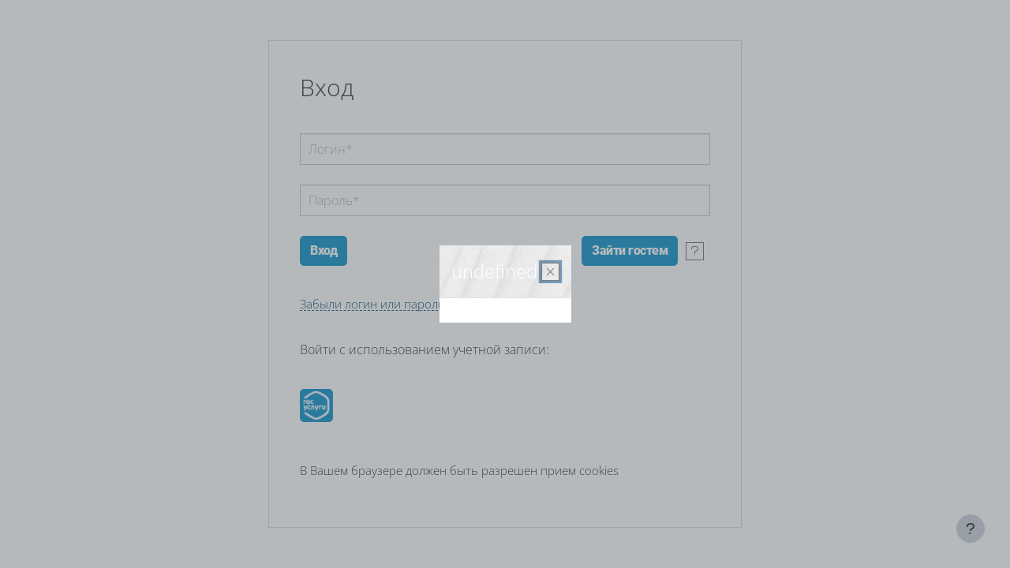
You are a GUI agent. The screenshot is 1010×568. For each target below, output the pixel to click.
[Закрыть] (550, 272)
